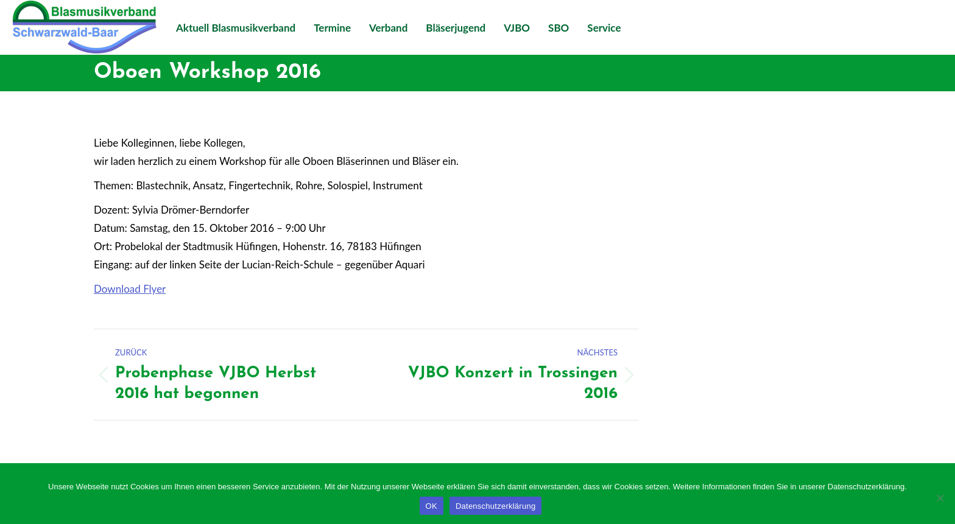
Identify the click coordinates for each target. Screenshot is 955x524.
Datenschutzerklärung (495, 506)
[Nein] (940, 498)
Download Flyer (130, 288)
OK (431, 506)
